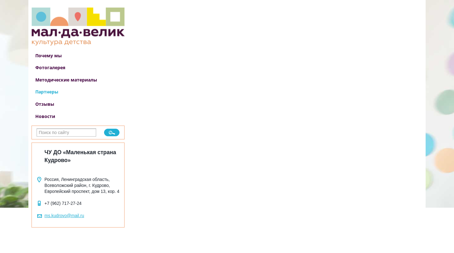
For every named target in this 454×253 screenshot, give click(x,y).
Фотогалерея (50, 67)
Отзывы (44, 104)
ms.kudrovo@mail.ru (64, 215)
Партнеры (46, 92)
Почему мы (48, 56)
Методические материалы (66, 80)
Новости (45, 116)
